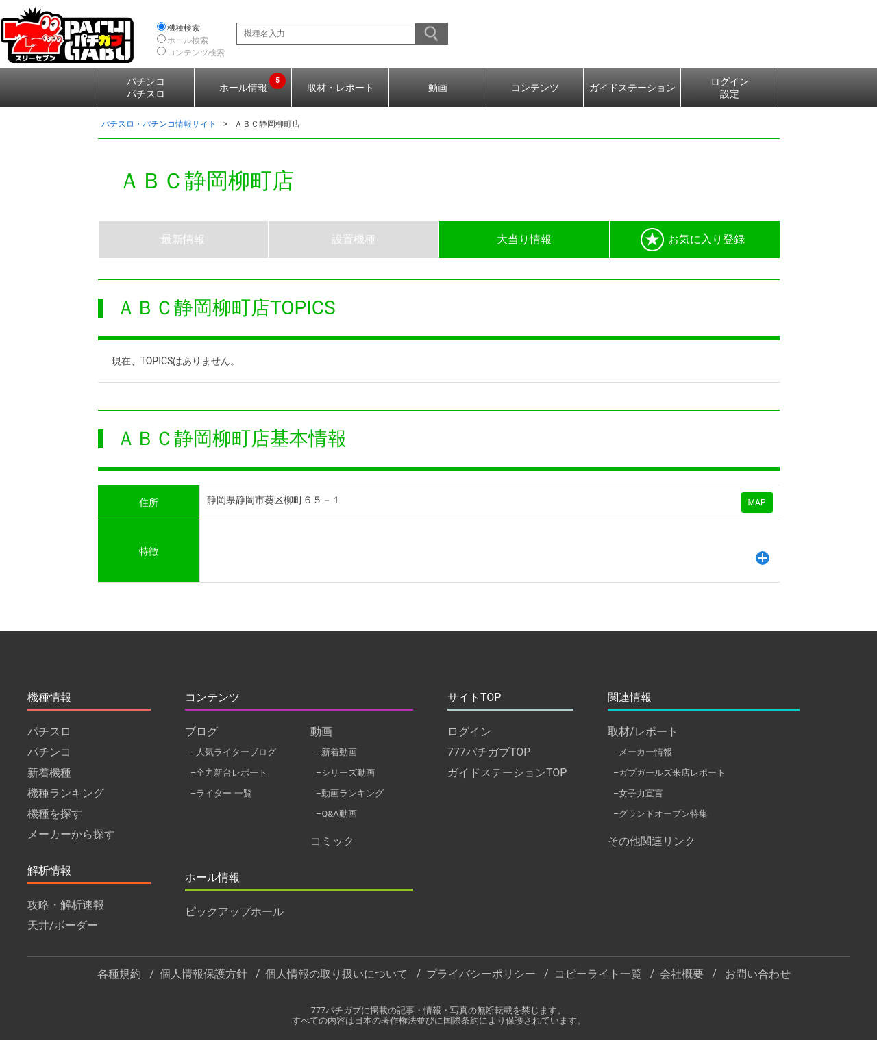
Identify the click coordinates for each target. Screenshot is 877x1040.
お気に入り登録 (693, 239)
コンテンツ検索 (196, 53)
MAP (757, 502)
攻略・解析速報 (65, 904)
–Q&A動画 (336, 814)
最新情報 (183, 239)
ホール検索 (187, 40)
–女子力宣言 (638, 793)
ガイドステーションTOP (507, 772)
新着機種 (49, 772)
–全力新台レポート (228, 773)
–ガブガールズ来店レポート (669, 773)
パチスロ (49, 731)
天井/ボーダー (62, 925)
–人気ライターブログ (233, 752)
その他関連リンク (651, 841)
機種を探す (54, 813)
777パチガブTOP (488, 752)
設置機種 (353, 239)
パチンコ (49, 752)
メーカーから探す (71, 834)
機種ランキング (65, 793)
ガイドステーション (632, 87)
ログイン (469, 731)
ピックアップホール (234, 911)
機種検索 (183, 28)
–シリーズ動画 (345, 773)
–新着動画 (336, 752)
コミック (332, 841)
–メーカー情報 (642, 752)
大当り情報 (524, 239)
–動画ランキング (350, 793)
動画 (437, 87)
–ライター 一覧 (221, 793)
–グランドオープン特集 (660, 814)
